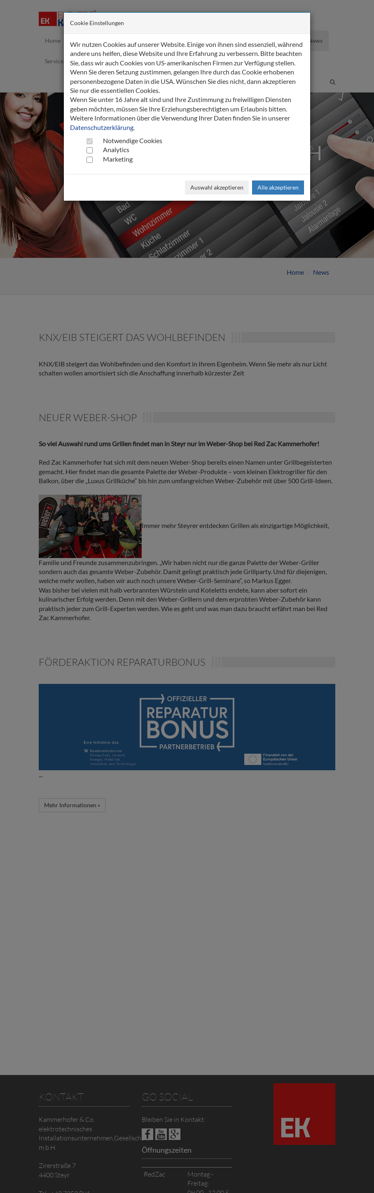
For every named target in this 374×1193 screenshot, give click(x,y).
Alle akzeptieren (278, 187)
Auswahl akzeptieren (216, 187)
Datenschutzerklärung (101, 127)
